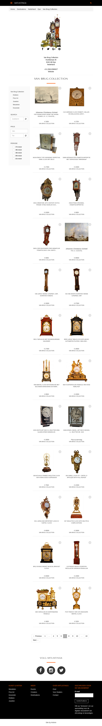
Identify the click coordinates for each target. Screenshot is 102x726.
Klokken (15, 95)
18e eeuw (18, 150)
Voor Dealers (57, 692)
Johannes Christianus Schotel (46, 112)
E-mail (77, 691)
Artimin (53, 722)
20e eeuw (18, 156)
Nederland (51, 64)
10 (77, 636)
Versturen (81, 701)
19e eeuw (18, 153)
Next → (36, 640)
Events (33, 689)
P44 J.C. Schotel (76, 250)
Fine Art (15, 98)
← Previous (37, 636)
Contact (55, 695)
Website (51, 72)
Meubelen (16, 104)
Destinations (35, 695)
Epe (54, 62)
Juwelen (16, 101)
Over (54, 689)
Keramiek (16, 108)
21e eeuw (18, 159)
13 (86, 636)
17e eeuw (18, 147)
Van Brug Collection (17, 92)
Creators (34, 692)
